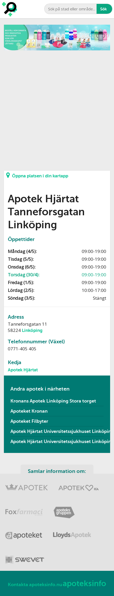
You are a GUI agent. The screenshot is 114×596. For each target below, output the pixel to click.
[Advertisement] (57, 107)
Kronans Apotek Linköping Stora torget (53, 401)
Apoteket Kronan (29, 411)
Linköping (32, 330)
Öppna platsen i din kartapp (37, 175)
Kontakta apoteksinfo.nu (35, 584)
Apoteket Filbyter (29, 421)
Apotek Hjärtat (23, 369)
